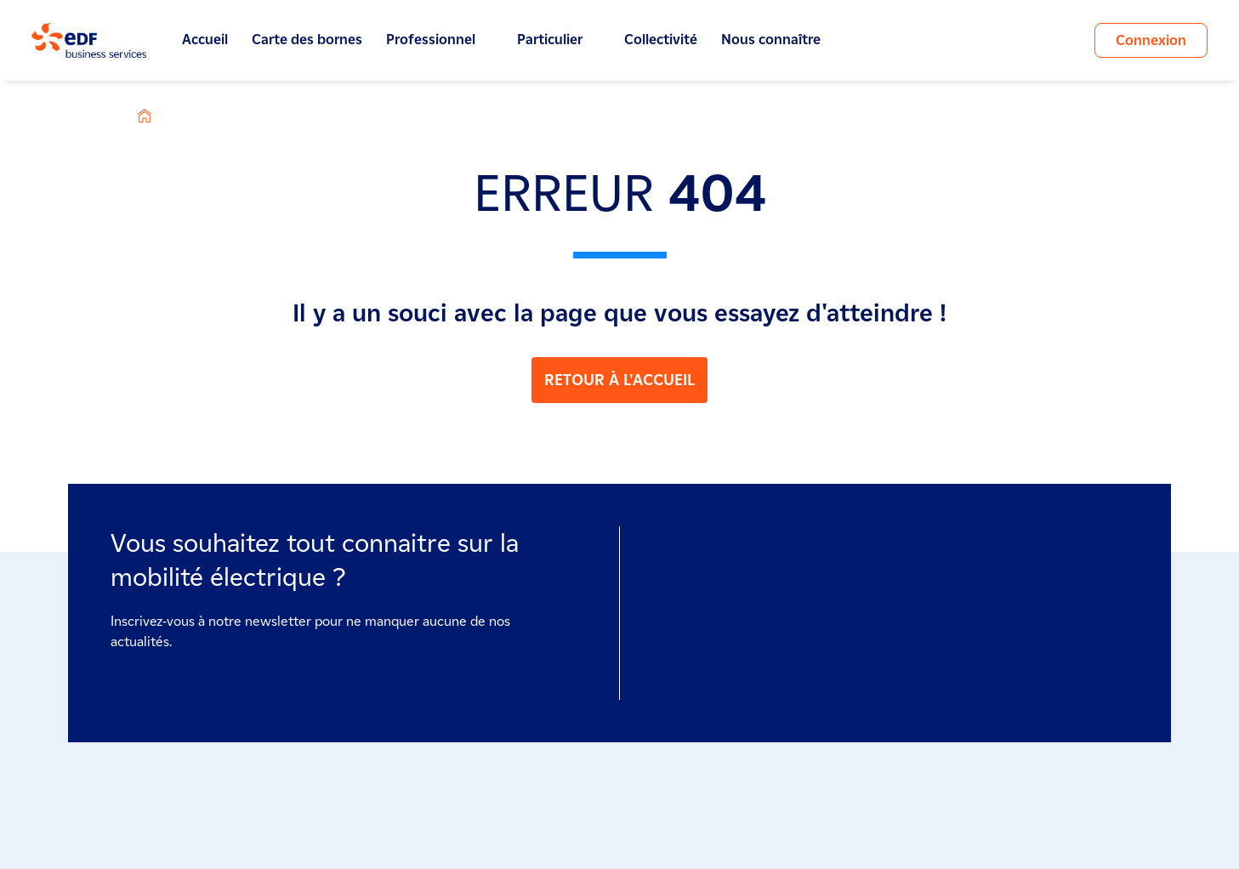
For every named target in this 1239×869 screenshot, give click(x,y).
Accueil (205, 39)
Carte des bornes (307, 39)
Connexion (1151, 40)
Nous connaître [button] (779, 40)
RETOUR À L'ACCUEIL (619, 380)
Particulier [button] (558, 40)
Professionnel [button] (439, 40)
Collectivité (660, 39)
